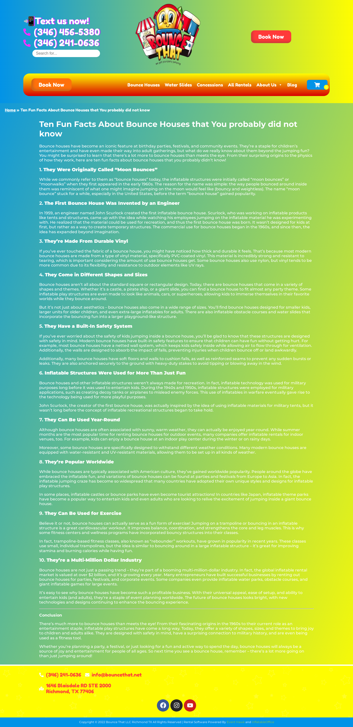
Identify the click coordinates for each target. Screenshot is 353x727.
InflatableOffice (263, 722)
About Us (269, 84)
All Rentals (240, 84)
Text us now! (62, 20)
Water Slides (178, 84)
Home (10, 110)
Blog (292, 84)
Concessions (210, 84)
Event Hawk (236, 722)
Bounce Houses (143, 84)
